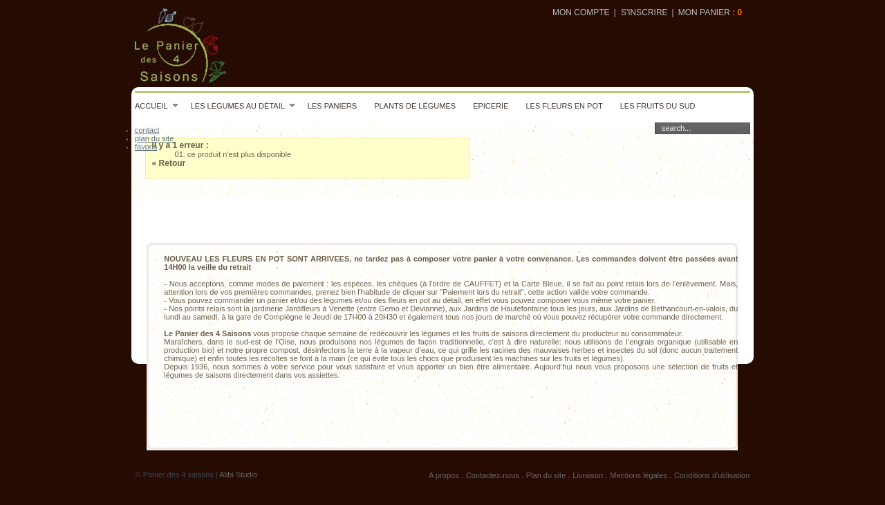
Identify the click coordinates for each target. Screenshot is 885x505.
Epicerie (490, 106)
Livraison (587, 475)
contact (147, 130)
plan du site (154, 138)
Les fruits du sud (658, 106)
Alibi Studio (238, 474)
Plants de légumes (415, 106)
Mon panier (704, 12)
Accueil (156, 106)
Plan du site (546, 475)
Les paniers (332, 106)
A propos (443, 475)
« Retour (169, 163)
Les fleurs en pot (563, 106)
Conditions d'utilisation (711, 475)
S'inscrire (644, 12)
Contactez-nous (492, 475)
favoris (146, 147)
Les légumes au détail (243, 106)
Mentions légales (638, 475)
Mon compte (581, 12)
